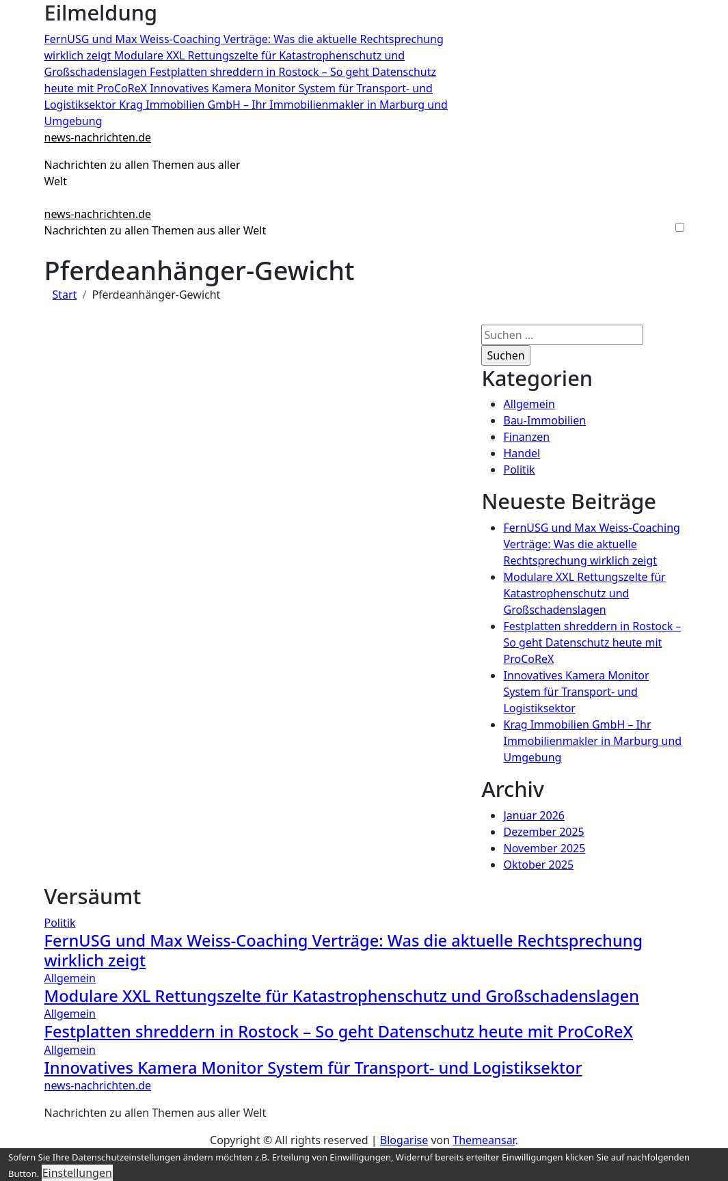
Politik (519, 469)
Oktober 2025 (538, 864)
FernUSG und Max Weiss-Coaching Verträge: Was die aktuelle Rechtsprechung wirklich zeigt (591, 544)
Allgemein (528, 403)
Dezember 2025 (543, 831)
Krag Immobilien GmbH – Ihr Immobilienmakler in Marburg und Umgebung (592, 741)
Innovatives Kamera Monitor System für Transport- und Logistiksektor (576, 692)
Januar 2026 (533, 815)
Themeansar (484, 1140)
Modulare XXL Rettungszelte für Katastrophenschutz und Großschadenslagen (584, 593)
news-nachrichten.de (98, 137)
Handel (521, 453)
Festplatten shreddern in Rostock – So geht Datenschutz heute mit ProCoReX (592, 642)
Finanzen (526, 436)
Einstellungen (77, 1172)
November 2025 (544, 848)
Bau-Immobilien (544, 420)
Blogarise (404, 1140)
